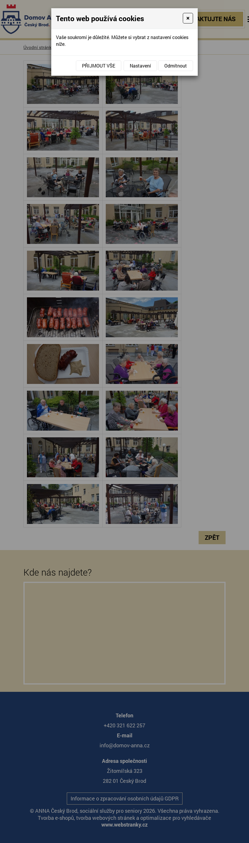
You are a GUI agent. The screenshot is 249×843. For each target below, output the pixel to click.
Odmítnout (175, 66)
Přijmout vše (98, 66)
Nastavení (140, 66)
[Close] (188, 18)
